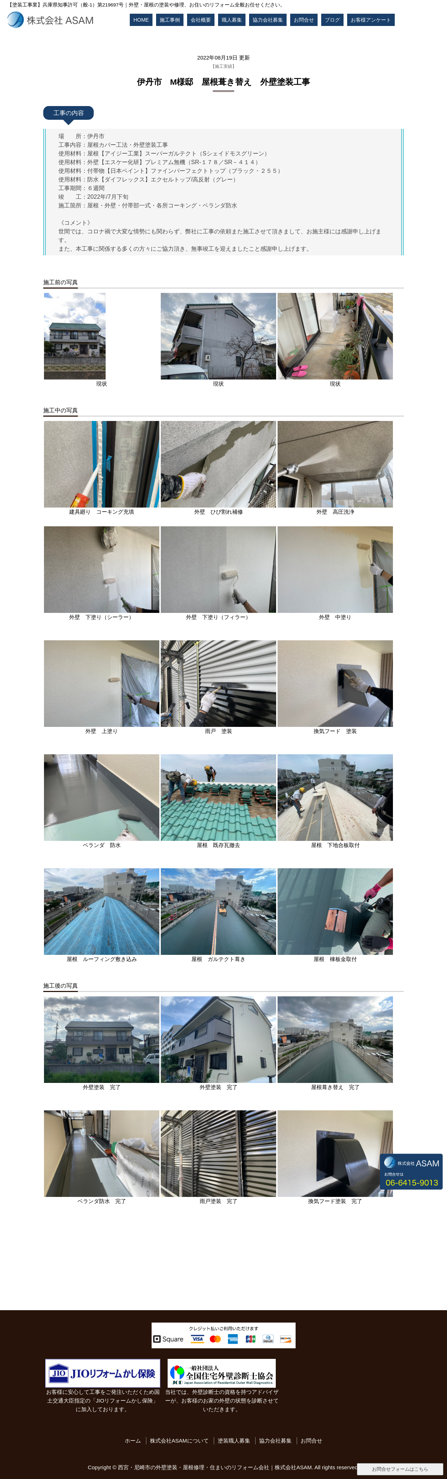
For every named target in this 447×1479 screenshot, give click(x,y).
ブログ (332, 20)
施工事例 (170, 20)
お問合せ (304, 20)
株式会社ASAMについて (179, 1441)
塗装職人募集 (234, 1441)
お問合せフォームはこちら (400, 1469)
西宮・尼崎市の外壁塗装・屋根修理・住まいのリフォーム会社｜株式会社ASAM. (215, 1467)
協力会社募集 (268, 20)
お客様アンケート (371, 20)
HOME (141, 20)
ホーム (133, 1441)
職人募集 (232, 20)
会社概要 (201, 20)
